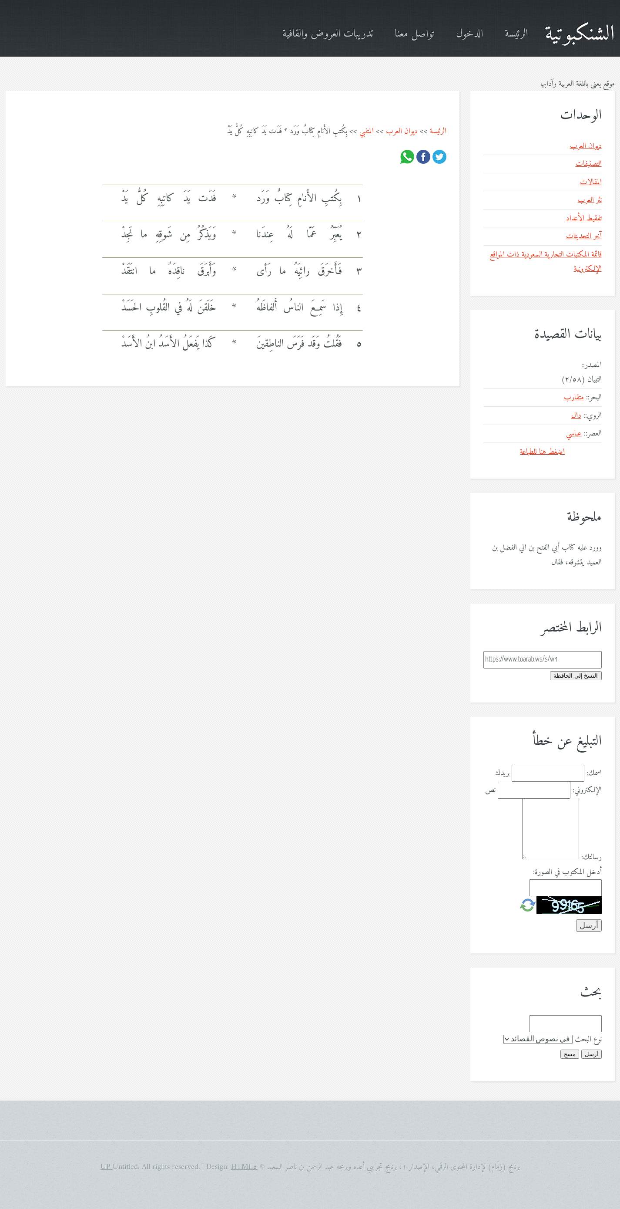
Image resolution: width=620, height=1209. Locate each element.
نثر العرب (590, 200)
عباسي (574, 433)
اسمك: (594, 773)
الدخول (469, 34)
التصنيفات (589, 164)
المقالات (591, 182)
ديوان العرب (402, 131)
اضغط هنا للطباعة (542, 452)
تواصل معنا (414, 34)
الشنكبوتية (580, 34)
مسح (570, 1054)
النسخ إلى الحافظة (575, 675)
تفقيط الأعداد (584, 218)
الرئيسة (516, 34)
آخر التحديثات (584, 236)
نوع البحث (588, 1039)
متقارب (574, 397)
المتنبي (366, 131)
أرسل (591, 1054)
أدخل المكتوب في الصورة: (567, 872)
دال (576, 415)
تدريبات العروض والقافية (327, 34)
